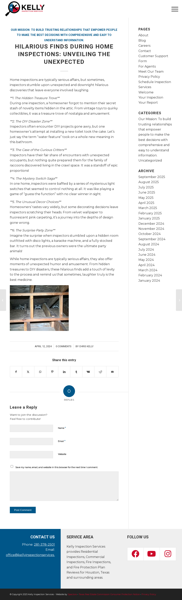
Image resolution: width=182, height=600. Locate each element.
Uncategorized (150, 160)
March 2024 (147, 270)
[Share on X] (28, 371)
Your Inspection (150, 97)
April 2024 (146, 265)
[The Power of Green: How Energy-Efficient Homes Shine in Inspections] (179, 300)
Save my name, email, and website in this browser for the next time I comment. (56, 467)
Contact (144, 51)
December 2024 (151, 224)
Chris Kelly (86, 346)
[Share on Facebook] (16, 371)
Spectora (72, 594)
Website (62, 454)
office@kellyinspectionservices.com (33, 555)
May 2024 (146, 260)
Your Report (148, 102)
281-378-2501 (44, 544)
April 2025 (146, 203)
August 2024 (148, 244)
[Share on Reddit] (100, 371)
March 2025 (147, 208)
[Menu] (172, 9)
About (143, 35)
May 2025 (146, 198)
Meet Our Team (151, 71)
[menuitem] (172, 9)
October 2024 (149, 234)
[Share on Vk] (88, 371)
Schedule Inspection (154, 82)
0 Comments (63, 346)
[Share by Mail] (112, 371)
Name (62, 427)
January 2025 (149, 218)
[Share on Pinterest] (52, 371)
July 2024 (146, 249)
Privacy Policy (149, 77)
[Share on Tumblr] (76, 371)
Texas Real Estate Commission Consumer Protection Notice (109, 594)
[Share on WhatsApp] (40, 371)
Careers (144, 45)
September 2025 (151, 177)
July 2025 (146, 187)
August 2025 (148, 182)
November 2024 (151, 229)
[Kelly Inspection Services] (25, 9)
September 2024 (151, 239)
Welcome (146, 92)
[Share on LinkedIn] (64, 371)
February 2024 (150, 275)
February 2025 (150, 213)
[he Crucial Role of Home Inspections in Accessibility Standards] (3, 300)
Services (144, 87)
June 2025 (146, 192)
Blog (142, 40)
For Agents (147, 66)
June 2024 (146, 255)
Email (61, 441)
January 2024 (149, 280)
